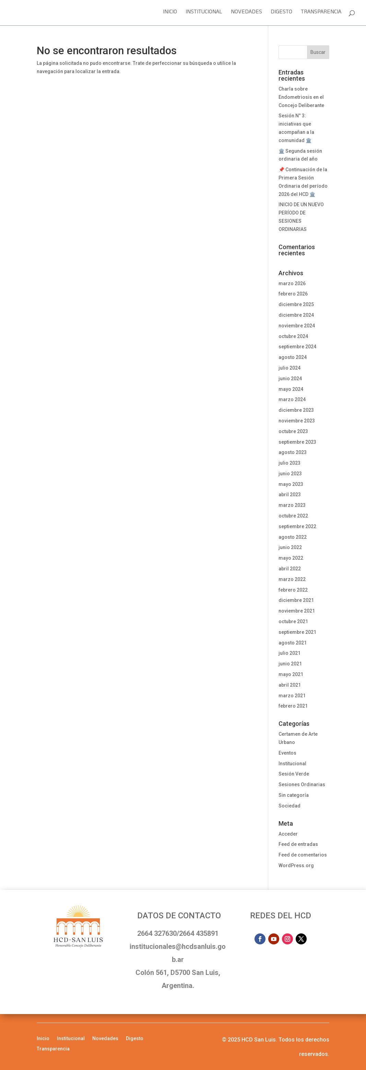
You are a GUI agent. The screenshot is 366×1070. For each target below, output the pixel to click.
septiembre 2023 (297, 442)
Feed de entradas (298, 844)
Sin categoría (294, 795)
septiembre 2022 (297, 526)
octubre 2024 (293, 336)
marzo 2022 (292, 579)
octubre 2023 (293, 431)
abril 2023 (290, 494)
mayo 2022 (291, 558)
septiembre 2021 (297, 632)
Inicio (170, 14)
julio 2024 (289, 368)
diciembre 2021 (296, 600)
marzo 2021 (292, 695)
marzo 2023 (292, 505)
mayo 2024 (291, 389)
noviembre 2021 (297, 611)
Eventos (287, 753)
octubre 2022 (293, 516)
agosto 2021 (293, 643)
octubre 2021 (293, 621)
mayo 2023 (291, 484)
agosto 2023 (293, 452)
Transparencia (321, 14)
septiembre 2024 (297, 346)
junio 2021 (290, 663)
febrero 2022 (293, 590)
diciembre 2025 (296, 304)
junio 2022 (290, 547)
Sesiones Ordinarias (302, 784)
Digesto (281, 14)
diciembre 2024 (296, 315)
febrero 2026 (293, 293)
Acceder (288, 834)
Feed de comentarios (303, 855)
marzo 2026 (292, 283)
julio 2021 (289, 653)
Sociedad (289, 806)
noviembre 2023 (297, 420)
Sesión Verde (294, 774)
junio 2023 (290, 473)
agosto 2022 (293, 537)
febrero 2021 (293, 706)
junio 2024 (290, 378)
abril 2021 (290, 685)
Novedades (246, 14)
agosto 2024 (293, 357)
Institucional (204, 14)
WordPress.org (296, 865)
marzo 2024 (292, 399)
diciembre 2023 (296, 410)
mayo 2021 (291, 674)
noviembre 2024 (297, 325)
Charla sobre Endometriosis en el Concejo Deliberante (301, 97)
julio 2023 (289, 463)
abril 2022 (290, 568)
